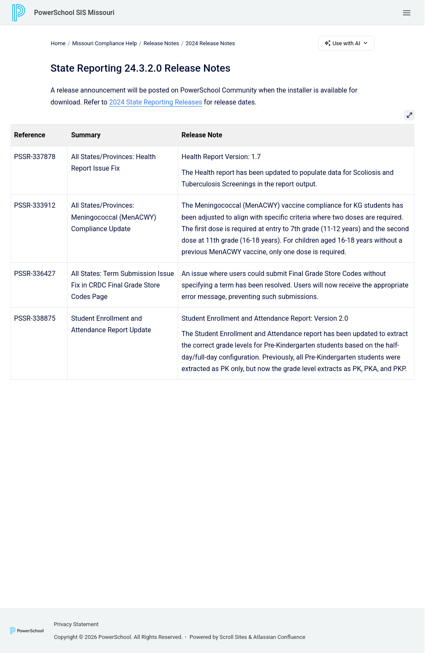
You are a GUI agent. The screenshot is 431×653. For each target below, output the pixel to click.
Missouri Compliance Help (104, 43)
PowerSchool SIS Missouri (74, 13)
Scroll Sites (233, 637)
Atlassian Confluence (279, 637)
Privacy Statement (76, 624)
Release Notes (160, 43)
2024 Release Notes (210, 43)
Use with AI (346, 43)
